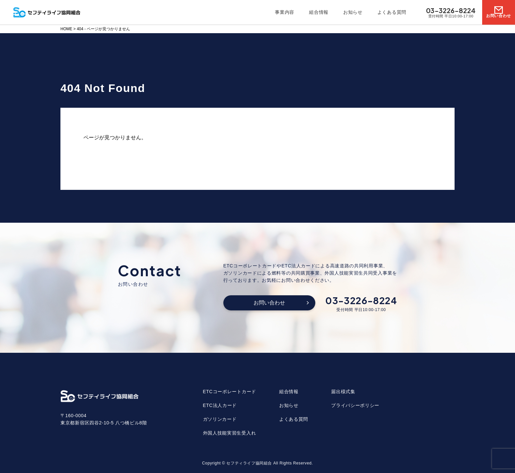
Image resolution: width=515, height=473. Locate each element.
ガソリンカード (220, 419)
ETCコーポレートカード (229, 391)
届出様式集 (343, 391)
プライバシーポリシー (355, 405)
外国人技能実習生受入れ (229, 433)
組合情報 (318, 12)
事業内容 (284, 12)
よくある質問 (391, 12)
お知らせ (353, 12)
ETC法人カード (220, 405)
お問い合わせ (269, 302)
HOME (66, 29)
